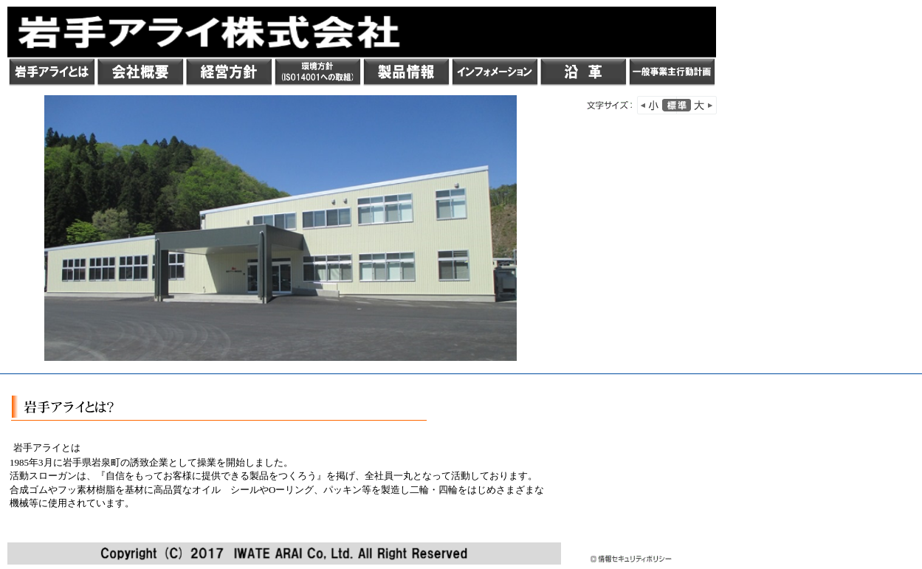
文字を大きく (697, 105)
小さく (657, 105)
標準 (676, 105)
